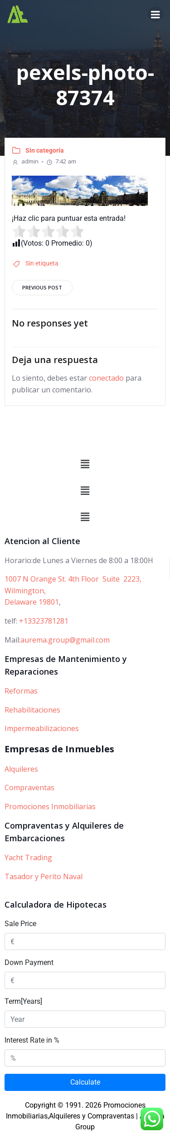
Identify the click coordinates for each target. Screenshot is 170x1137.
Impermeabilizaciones (42, 728)
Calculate (85, 1082)
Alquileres (21, 769)
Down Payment (29, 962)
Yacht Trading (28, 857)
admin (25, 161)
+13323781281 (43, 621)
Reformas (21, 691)
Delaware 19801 (32, 602)
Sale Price (20, 923)
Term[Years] (23, 1001)
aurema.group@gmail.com (65, 640)
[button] (84, 464)
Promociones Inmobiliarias (50, 806)
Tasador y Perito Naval (44, 876)
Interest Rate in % (32, 1040)
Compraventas (29, 787)
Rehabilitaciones (32, 710)
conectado (106, 378)
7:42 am (61, 161)
